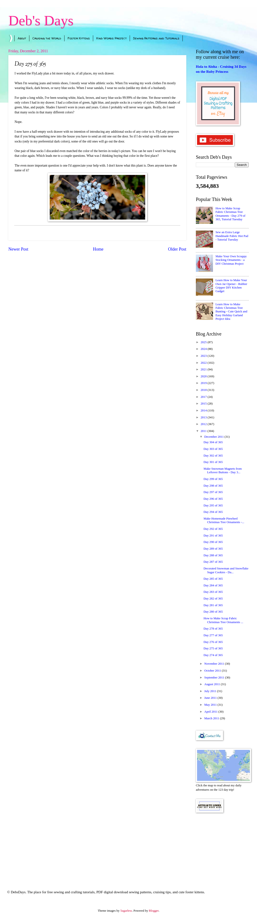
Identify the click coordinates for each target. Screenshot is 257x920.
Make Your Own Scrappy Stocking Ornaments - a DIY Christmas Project (231, 260)
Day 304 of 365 (213, 442)
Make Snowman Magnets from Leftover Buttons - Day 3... (222, 470)
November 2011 (214, 663)
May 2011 (210, 704)
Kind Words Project (111, 38)
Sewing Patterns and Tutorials (156, 38)
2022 (204, 362)
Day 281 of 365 (213, 605)
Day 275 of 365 (213, 648)
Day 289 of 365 (213, 548)
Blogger (154, 910)
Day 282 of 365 (213, 598)
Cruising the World (46, 38)
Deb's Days (40, 20)
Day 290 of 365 (213, 542)
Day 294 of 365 (213, 512)
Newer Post (18, 249)
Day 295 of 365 (213, 505)
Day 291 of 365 (213, 535)
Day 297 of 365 (213, 492)
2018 (204, 390)
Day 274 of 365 (213, 655)
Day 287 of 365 (213, 561)
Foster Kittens (79, 38)
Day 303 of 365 (213, 449)
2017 (204, 397)
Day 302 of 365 (213, 455)
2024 (204, 349)
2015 (204, 403)
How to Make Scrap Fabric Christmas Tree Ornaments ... (223, 620)
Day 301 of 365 (213, 462)
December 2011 (214, 436)
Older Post (177, 249)
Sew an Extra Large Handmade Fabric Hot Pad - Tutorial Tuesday (231, 236)
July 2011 (210, 691)
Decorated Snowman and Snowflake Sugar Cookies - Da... (225, 570)
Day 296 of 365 (213, 498)
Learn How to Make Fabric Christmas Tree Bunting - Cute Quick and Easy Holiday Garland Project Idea (231, 312)
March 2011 (212, 718)
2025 (204, 342)
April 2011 (211, 711)
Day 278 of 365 (213, 628)
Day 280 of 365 (213, 611)
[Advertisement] (222, 845)
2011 (204, 431)
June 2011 (210, 697)
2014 (204, 410)
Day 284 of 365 (213, 585)
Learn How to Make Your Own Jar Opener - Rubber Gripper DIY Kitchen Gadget (231, 286)
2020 (204, 376)
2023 (204, 355)
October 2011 (213, 670)
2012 (204, 424)
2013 (204, 417)
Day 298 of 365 (213, 485)
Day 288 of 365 (213, 555)
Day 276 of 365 (213, 642)
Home (98, 249)
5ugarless (126, 910)
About (22, 38)
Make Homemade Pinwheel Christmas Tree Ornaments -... (223, 520)
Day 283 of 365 (213, 592)
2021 (204, 369)
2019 (204, 383)
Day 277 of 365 (213, 635)
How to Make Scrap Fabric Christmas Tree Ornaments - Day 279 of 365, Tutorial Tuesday (230, 214)
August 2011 (212, 684)
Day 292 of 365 (213, 529)
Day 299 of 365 (213, 479)
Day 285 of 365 (213, 578)
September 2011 (214, 677)
